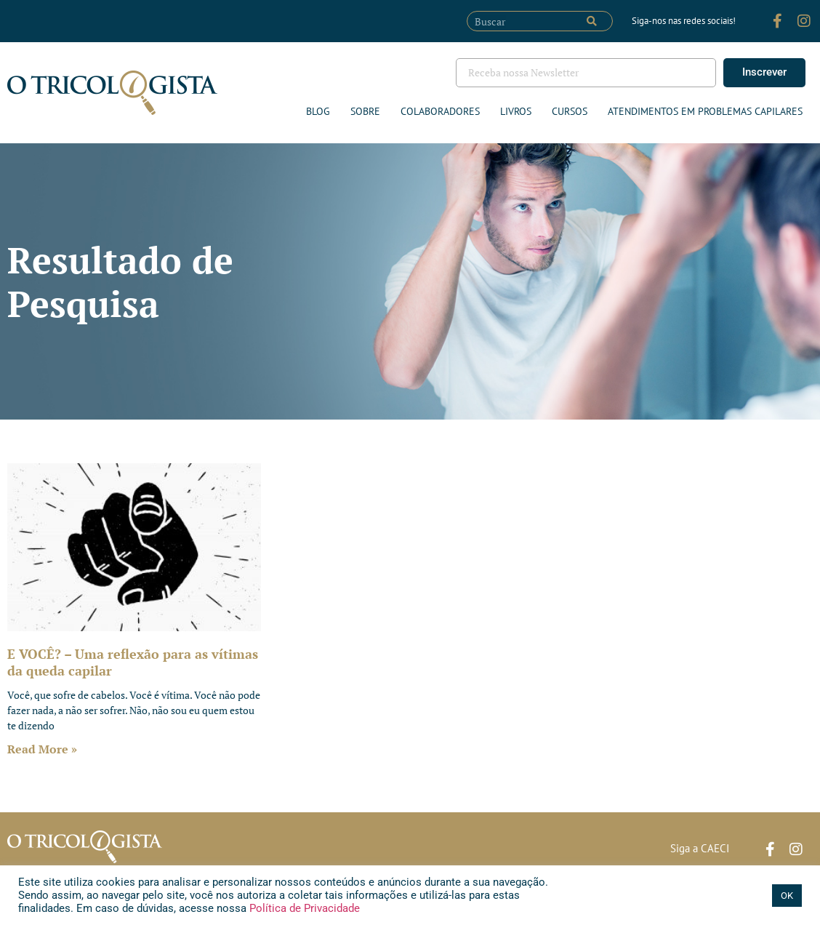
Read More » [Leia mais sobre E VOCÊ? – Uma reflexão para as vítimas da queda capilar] (42, 749)
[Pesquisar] (591, 21)
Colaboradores (440, 111)
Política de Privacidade (303, 908)
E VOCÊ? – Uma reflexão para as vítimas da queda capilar (132, 662)
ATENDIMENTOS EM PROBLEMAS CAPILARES (705, 111)
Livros (515, 111)
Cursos (569, 111)
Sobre (365, 111)
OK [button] (787, 895)
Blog (318, 111)
